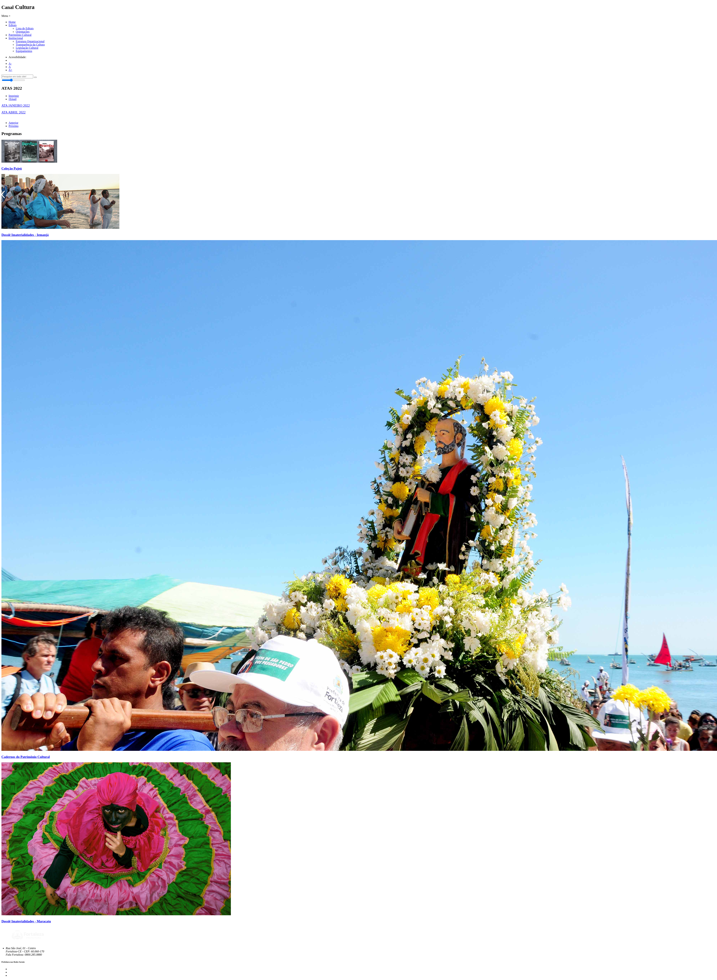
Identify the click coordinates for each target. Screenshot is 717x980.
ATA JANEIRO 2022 (15, 105)
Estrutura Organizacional (30, 41)
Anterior (13, 122)
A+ (10, 70)
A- (10, 63)
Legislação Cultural (27, 47)
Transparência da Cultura (30, 44)
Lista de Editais (25, 28)
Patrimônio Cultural (20, 34)
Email (12, 99)
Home (12, 21)
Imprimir (14, 95)
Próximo (13, 125)
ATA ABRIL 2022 (13, 112)
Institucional (16, 38)
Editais (12, 25)
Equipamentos (24, 51)
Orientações (22, 31)
